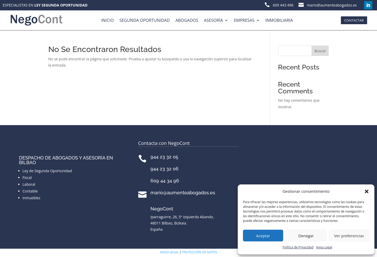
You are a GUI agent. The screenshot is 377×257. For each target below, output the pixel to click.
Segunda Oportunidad (145, 20)
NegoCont (161, 208)
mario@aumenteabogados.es (182, 192)
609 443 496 (283, 5)
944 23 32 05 (164, 156)
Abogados (186, 20)
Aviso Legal (324, 247)
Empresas (244, 20)
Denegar (306, 235)
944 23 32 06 (164, 168)
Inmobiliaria (279, 20)
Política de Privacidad (298, 247)
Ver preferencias (349, 235)
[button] (366, 191)
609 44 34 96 (164, 180)
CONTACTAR (354, 20)
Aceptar (263, 235)
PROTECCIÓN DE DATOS (199, 252)
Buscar (320, 50)
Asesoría (213, 20)
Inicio (107, 20)
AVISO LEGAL (169, 252)
